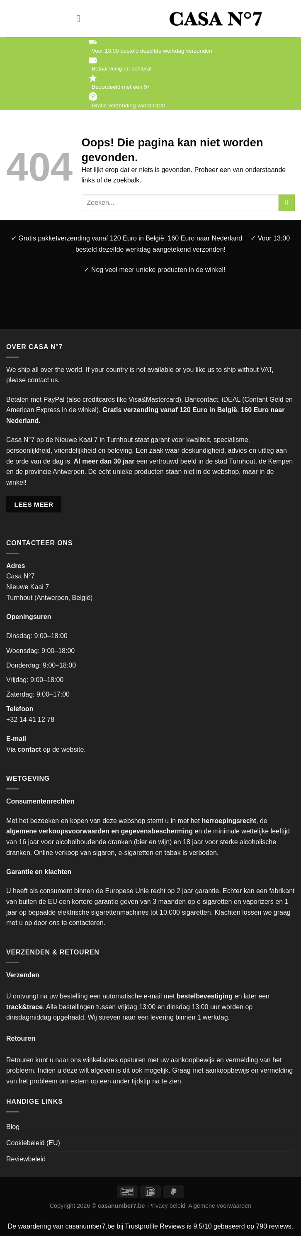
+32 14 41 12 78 (30, 719)
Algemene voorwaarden (219, 1205)
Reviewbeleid (26, 1159)
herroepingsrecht (228, 820)
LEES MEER (34, 504)
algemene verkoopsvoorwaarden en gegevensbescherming (99, 831)
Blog (12, 1126)
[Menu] (82, 18)
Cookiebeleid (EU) (33, 1142)
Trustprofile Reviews (154, 1226)
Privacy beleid (167, 1205)
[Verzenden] (287, 202)
